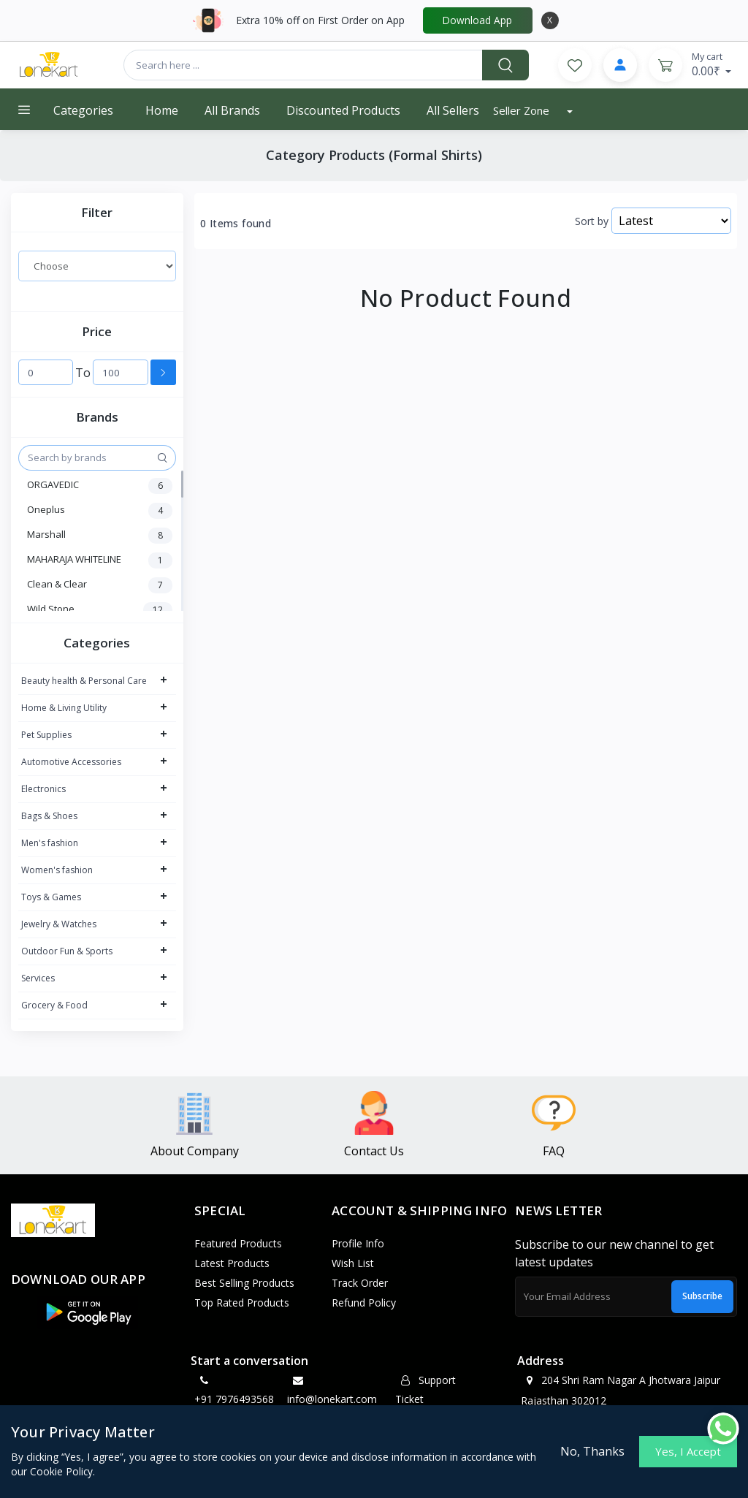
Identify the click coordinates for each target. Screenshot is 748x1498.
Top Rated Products (241, 1302)
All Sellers (453, 110)
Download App (477, 20)
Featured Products (238, 1243)
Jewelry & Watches (58, 924)
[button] (87, 1312)
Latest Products (232, 1263)
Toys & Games (51, 897)
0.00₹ (712, 64)
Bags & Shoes (49, 816)
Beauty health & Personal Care (84, 680)
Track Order (360, 1283)
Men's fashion (49, 843)
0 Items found (235, 223)
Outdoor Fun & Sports (66, 951)
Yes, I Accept (688, 1451)
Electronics (43, 789)
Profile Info (358, 1243)
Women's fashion (57, 870)
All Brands (232, 110)
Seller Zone (522, 110)
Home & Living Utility (64, 708)
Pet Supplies (46, 735)
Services (38, 978)
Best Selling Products (244, 1283)
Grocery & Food (54, 1005)
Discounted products (343, 110)
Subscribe (702, 1296)
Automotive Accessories (71, 762)
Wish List (353, 1263)
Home (161, 110)
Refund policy (364, 1302)
